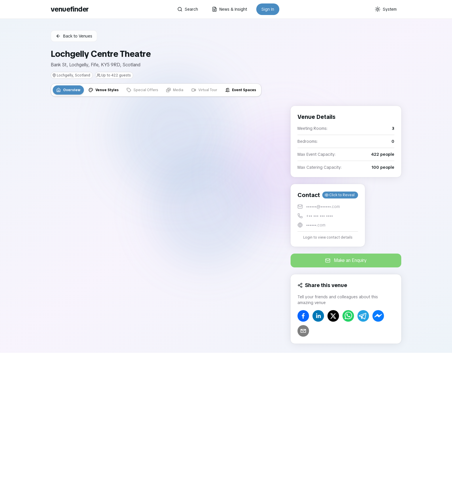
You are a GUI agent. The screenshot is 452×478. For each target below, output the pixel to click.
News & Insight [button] (229, 9)
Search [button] (187, 9)
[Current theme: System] (385, 9)
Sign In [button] (267, 9)
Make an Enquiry (346, 260)
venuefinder (69, 9)
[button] (328, 215)
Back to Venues (74, 36)
